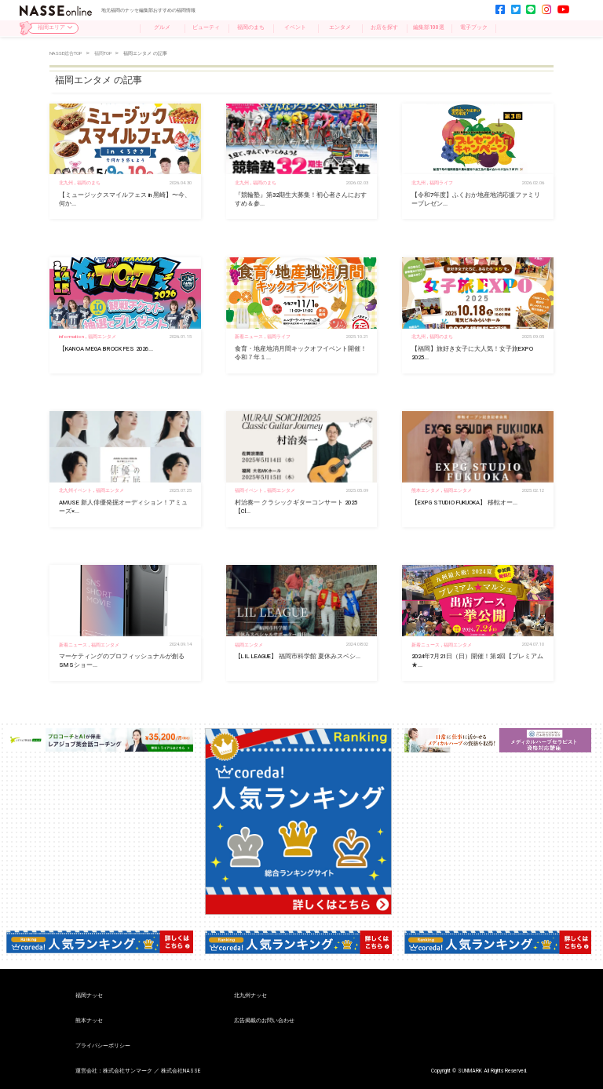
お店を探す (384, 27)
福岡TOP (104, 53)
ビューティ (206, 27)
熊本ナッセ (89, 1021)
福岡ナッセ (89, 996)
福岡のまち (251, 27)
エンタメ (340, 27)
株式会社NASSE (180, 1071)
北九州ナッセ (250, 996)
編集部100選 (428, 27)
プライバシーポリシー (102, 1046)
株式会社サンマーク (127, 1071)
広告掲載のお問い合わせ (264, 1021)
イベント (295, 27)
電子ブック (474, 27)
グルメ (162, 27)
